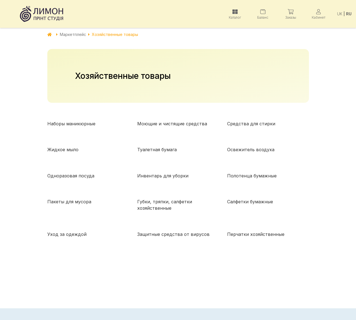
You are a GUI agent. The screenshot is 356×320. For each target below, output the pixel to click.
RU (349, 13)
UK (339, 13)
